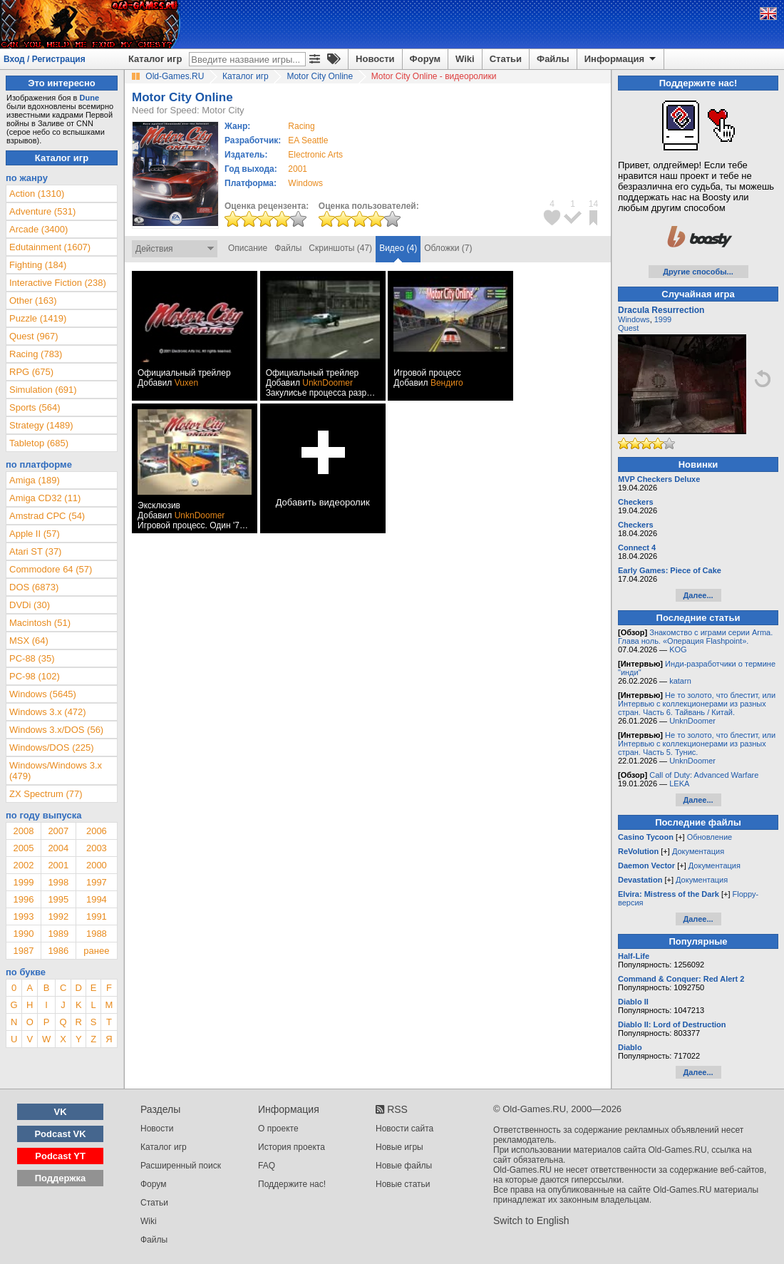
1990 (23, 933)
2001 (297, 169)
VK (60, 1111)
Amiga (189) (34, 480)
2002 (23, 865)
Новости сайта (404, 1129)
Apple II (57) (34, 533)
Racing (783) (35, 354)
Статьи (506, 58)
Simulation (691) (43, 389)
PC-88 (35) (32, 658)
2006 (96, 831)
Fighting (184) (37, 265)
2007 (58, 831)
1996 (23, 899)
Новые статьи (403, 1184)
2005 (23, 848)
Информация (621, 59)
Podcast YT (60, 1156)
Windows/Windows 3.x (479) (55, 770)
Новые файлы (404, 1166)
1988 (96, 933)
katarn (680, 681)
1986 (58, 950)
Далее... (698, 595)
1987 (23, 950)
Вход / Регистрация (45, 59)
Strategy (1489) (41, 425)
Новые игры (399, 1147)
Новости (375, 58)
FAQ (266, 1166)
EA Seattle (308, 140)
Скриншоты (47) (340, 248)
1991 (96, 916)
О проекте (278, 1129)
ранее (96, 950)
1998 (58, 882)
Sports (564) (35, 407)
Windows (634, 319)
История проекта (291, 1147)
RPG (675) (31, 371)
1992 (58, 916)
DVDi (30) (29, 605)
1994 (96, 899)
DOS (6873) (33, 587)
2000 (96, 865)
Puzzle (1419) (37, 318)
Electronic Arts (315, 155)
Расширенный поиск (180, 1166)
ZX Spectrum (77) (46, 793)
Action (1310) (36, 193)
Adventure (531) (42, 211)
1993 (23, 916)
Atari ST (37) (35, 551)
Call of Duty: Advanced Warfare (703, 775)
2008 (23, 831)
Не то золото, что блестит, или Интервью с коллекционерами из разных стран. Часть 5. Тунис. (696, 743)
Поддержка (60, 1178)
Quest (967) (33, 336)
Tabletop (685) (38, 443)
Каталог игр (155, 58)
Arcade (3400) (38, 229)
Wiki (465, 58)
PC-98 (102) (34, 676)
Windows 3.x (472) (47, 711)
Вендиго (446, 383)
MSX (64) (28, 640)
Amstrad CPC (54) (47, 515)
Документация (698, 851)
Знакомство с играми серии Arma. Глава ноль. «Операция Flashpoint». (695, 636)
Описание (247, 248)
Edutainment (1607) (50, 247)
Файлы (553, 58)
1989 (58, 933)
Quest (628, 328)
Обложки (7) (448, 248)
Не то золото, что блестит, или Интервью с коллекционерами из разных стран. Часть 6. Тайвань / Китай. (696, 703)
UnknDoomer (327, 383)
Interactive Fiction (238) (57, 282)
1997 (96, 882)
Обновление (710, 837)
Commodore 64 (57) (50, 569)
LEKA (679, 783)
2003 (96, 848)
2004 (58, 848)
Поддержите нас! (292, 1184)
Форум (425, 58)
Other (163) (32, 300)
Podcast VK (60, 1134)
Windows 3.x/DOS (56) (56, 729)
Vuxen (187, 383)
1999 (23, 882)
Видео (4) (398, 248)
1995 (58, 899)
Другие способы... (698, 271)
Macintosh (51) (40, 622)
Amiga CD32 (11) (45, 498)
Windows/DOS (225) (51, 747)
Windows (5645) (42, 694)
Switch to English (531, 1220)
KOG (677, 649)
